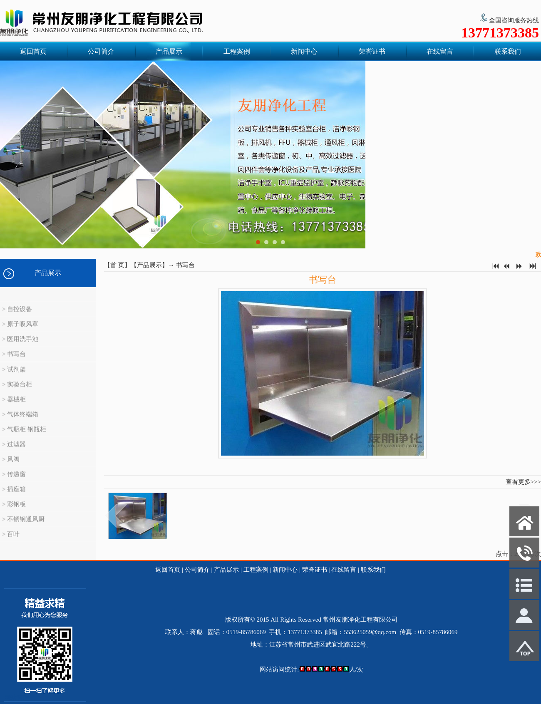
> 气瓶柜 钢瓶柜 (24, 437)
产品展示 (169, 51)
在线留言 (440, 51)
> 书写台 (14, 362)
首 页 (117, 265)
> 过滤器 (14, 452)
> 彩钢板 (14, 512)
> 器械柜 (14, 407)
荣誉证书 (372, 51)
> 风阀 (11, 467)
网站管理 (16, 697)
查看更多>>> (523, 481)
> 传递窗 (14, 482)
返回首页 (33, 51)
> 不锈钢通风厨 (23, 527)
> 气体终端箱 (20, 422)
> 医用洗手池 (20, 347)
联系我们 (507, 51)
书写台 (185, 265)
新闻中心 (304, 51)
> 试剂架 (14, 377)
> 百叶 (11, 542)
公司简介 (101, 51)
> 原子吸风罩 (20, 332)
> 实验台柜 (17, 392)
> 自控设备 (17, 317)
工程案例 (236, 51)
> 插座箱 (14, 497)
